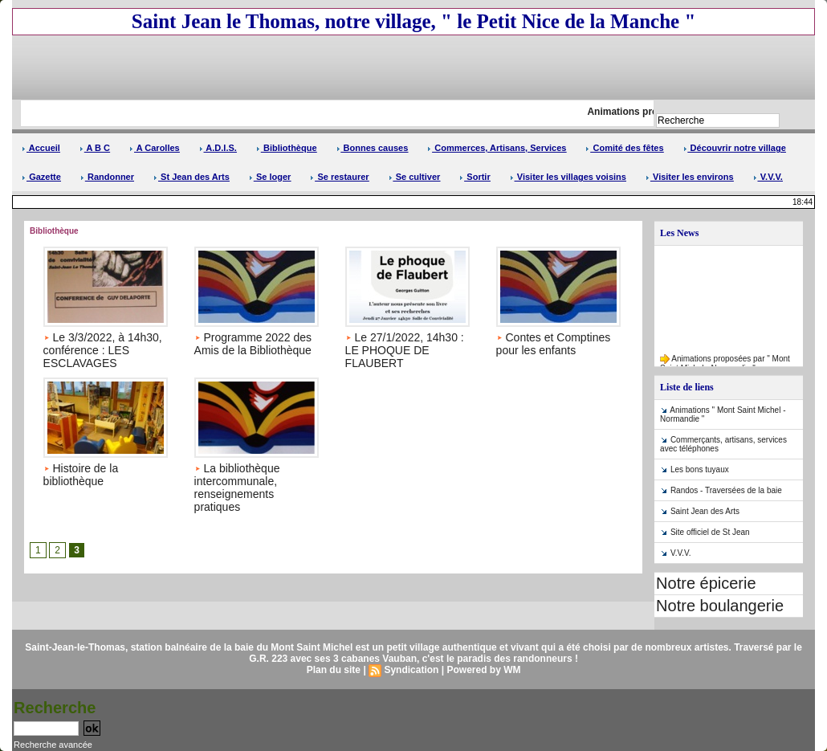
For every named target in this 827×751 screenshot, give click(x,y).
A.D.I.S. (218, 148)
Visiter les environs (690, 177)
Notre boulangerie (720, 605)
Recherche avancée (53, 744)
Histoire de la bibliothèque (81, 475)
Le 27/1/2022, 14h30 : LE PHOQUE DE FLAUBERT (404, 350)
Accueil (41, 148)
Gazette (41, 177)
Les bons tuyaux (699, 469)
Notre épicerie (706, 583)
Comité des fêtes (624, 148)
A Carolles (154, 148)
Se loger (270, 177)
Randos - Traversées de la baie (726, 490)
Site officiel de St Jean (710, 532)
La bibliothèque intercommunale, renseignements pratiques (237, 487)
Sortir (474, 177)
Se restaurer (339, 177)
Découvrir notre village (734, 148)
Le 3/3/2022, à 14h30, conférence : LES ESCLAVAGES (102, 350)
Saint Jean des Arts (704, 511)
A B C (94, 148)
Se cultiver (415, 177)
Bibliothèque (286, 148)
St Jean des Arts (191, 177)
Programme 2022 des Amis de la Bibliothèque (253, 344)
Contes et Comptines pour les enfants (553, 344)
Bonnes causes (372, 148)
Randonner (107, 177)
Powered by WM (483, 669)
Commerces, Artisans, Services (496, 148)
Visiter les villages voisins (568, 177)
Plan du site (334, 669)
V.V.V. (768, 177)
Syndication (411, 669)
